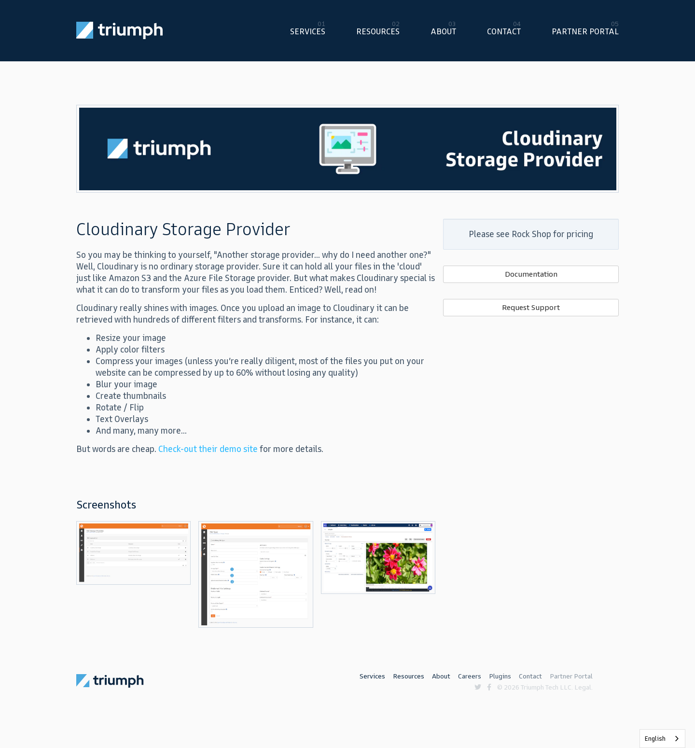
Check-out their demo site (208, 449)
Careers (469, 676)
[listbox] (662, 738)
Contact (504, 31)
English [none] (655, 738)
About (443, 31)
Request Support (531, 307)
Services (307, 31)
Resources (378, 31)
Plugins (500, 676)
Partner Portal (585, 31)
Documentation (531, 274)
